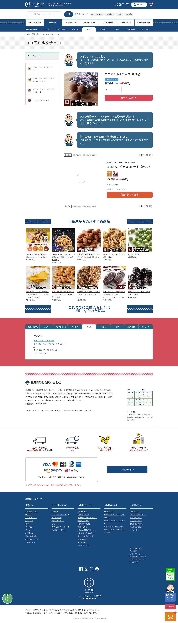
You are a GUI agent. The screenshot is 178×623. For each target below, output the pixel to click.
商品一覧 (52, 22)
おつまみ (55, 513)
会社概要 (133, 551)
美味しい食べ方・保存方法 (113, 527)
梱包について (134, 513)
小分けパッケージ (31, 539)
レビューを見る (34, 22)
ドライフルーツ (60, 29)
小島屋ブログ (108, 513)
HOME (28, 34)
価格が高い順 (86, 155)
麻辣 (120, 14)
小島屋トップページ (33, 500)
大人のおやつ (56, 519)
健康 (53, 524)
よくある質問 (107, 22)
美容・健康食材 (31, 536)
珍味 (117, 29)
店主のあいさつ (83, 522)
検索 (68, 14)
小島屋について (89, 22)
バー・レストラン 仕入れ (60, 516)
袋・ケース (146, 29)
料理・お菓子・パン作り (60, 527)
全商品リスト (30, 542)
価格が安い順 (76, 155)
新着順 (94, 155)
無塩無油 (110, 14)
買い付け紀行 (82, 539)
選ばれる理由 (82, 527)
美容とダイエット (58, 522)
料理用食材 (29, 533)
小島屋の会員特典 (136, 524)
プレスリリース (83, 545)
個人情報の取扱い (136, 527)
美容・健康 (131, 29)
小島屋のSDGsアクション (87, 530)
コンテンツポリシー (138, 559)
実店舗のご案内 (83, 516)
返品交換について (136, 519)
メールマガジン (83, 542)
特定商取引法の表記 (138, 556)
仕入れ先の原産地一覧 (85, 536)
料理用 (103, 29)
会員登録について (136, 522)
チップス (75, 29)
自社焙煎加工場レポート (86, 533)
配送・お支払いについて (138, 516)
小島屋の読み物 (143, 22)
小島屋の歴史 (82, 513)
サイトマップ (135, 554)
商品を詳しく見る (129, 198)
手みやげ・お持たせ (59, 530)
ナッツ (46, 29)
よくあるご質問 (136, 548)
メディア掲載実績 (84, 524)
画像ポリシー (135, 562)
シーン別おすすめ (71, 22)
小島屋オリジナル (32, 29)
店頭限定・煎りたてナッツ (87, 519)
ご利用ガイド (125, 22)
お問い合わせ (134, 530)
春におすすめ (97, 14)
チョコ (89, 29)
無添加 (129, 14)
